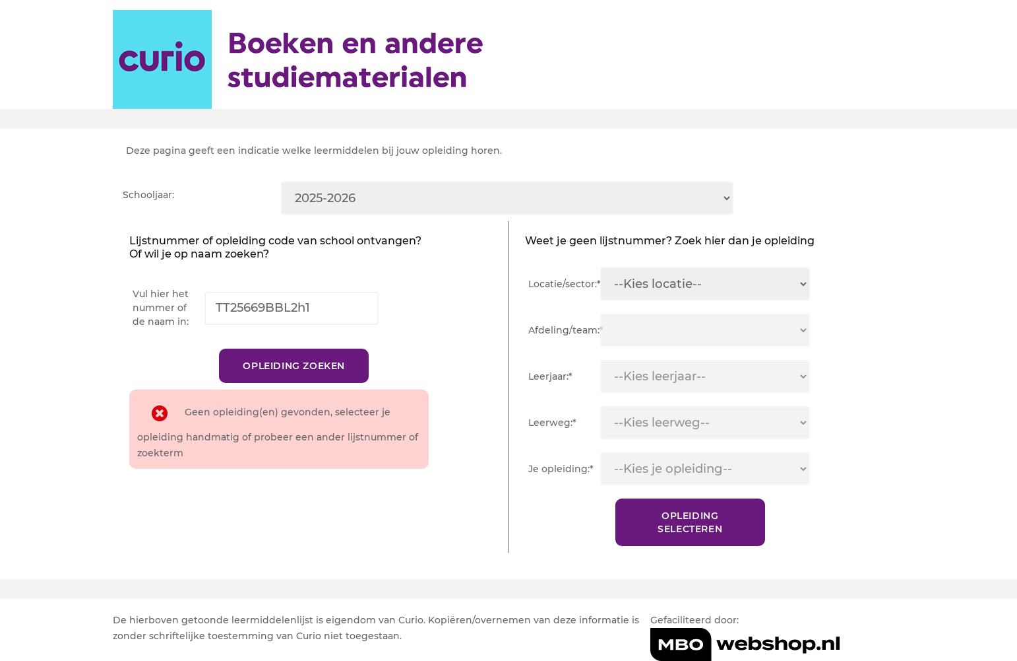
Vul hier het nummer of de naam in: (161, 308)
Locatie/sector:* (564, 284)
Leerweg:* (552, 423)
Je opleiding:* (561, 469)
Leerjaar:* (550, 376)
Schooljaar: (148, 195)
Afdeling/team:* (564, 330)
